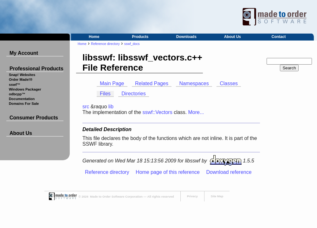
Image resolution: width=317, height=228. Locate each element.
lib (110, 106)
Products (140, 37)
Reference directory (105, 44)
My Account (24, 53)
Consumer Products (34, 117)
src (85, 106)
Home (94, 37)
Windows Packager (25, 89)
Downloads (186, 37)
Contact (279, 37)
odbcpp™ (17, 94)
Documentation (22, 99)
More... (196, 112)
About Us (232, 37)
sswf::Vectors (157, 112)
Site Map (217, 196)
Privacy (192, 196)
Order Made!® (20, 79)
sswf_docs (132, 44)
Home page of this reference (168, 172)
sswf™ (14, 84)
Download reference (228, 172)
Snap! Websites (22, 75)
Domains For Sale (24, 103)
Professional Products (36, 68)
